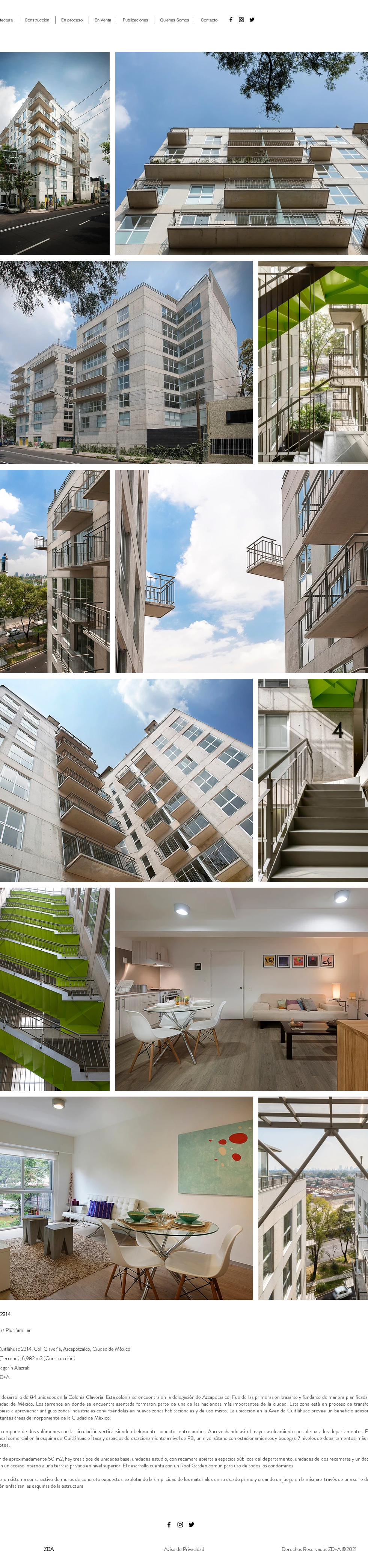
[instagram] (241, 19)
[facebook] (231, 19)
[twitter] (252, 19)
